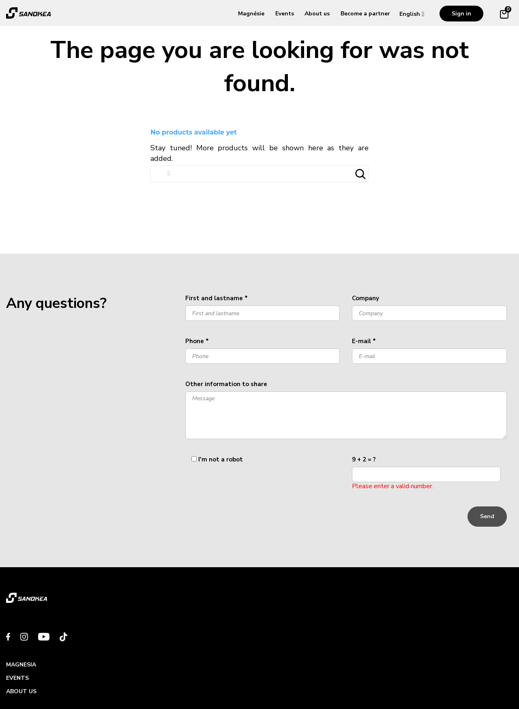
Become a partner (365, 13)
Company (365, 298)
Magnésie (251, 13)
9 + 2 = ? (364, 459)
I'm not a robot (220, 459)
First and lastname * (216, 298)
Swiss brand (32, 683)
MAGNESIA (151, 595)
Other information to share (226, 384)
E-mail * (364, 341)
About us (317, 13)
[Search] (259, 173)
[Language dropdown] (413, 14)
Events (284, 13)
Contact (410, 595)
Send (487, 516)
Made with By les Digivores (462, 683)
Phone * (197, 341)
